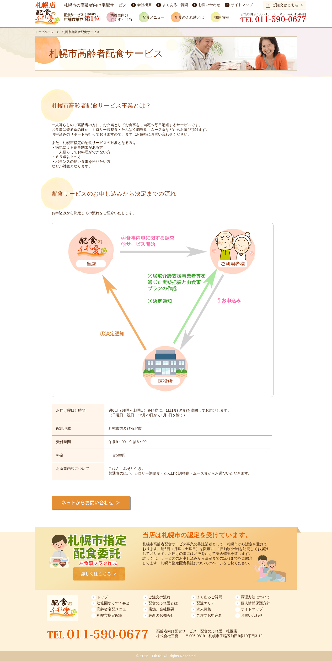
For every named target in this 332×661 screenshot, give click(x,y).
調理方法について (255, 597)
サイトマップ (242, 5)
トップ (102, 597)
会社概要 (144, 5)
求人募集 (203, 609)
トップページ (44, 32)
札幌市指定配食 (109, 615)
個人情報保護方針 (255, 603)
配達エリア (205, 603)
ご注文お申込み (209, 615)
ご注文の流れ (159, 597)
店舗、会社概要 (161, 609)
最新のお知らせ (161, 615)
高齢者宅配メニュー (113, 609)
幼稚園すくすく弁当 (113, 603)
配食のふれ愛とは (163, 603)
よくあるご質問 (175, 5)
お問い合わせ (209, 5)
